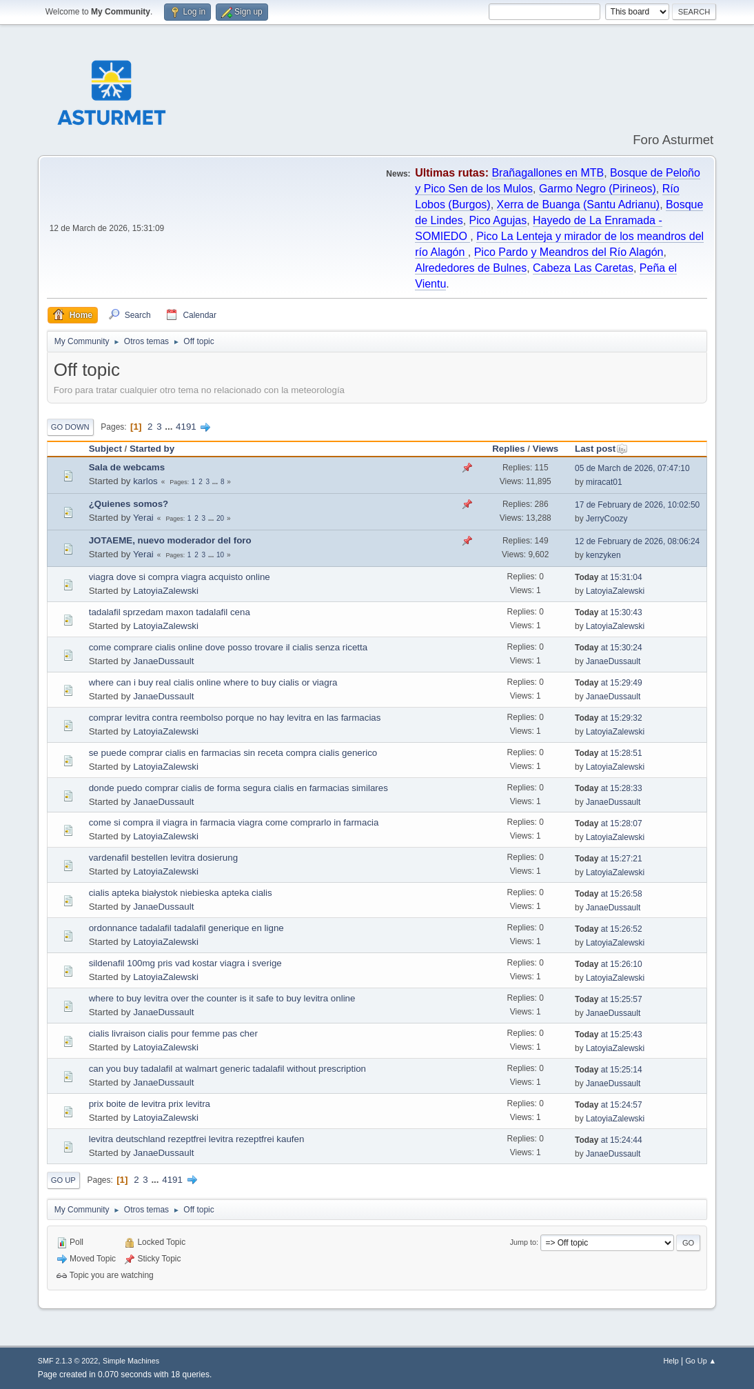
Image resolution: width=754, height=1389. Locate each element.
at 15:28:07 (608, 823)
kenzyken (603, 555)
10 (220, 555)
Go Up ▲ (700, 1361)
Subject (105, 448)
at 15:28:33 (608, 788)
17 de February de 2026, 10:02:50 (637, 505)
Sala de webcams (127, 467)
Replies (508, 448)
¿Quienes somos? (129, 504)
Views (546, 448)
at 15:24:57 (608, 1105)
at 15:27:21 (608, 858)
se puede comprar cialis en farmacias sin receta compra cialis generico (233, 753)
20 (220, 518)
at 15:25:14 (608, 1070)
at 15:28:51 (608, 753)
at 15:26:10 (608, 964)
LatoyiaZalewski (165, 591)
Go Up (63, 1180)
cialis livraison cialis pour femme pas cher (173, 1033)
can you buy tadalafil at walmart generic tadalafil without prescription (227, 1068)
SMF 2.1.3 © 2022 (68, 1361)
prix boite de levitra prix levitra (149, 1104)
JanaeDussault (163, 661)
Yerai (143, 517)
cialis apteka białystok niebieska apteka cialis (180, 893)
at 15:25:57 (608, 999)
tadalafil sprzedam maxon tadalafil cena (169, 612)
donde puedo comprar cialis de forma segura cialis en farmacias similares (238, 788)
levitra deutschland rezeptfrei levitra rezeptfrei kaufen (197, 1139)
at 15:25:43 (608, 1034)
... (170, 426)
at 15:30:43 (608, 612)
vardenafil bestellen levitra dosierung (163, 857)
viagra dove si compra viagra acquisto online (179, 577)
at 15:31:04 (608, 577)
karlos (145, 481)
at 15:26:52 (608, 929)
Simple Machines (131, 1361)
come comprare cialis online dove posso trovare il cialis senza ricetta (228, 647)
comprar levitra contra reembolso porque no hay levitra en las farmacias (235, 717)
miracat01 (604, 482)
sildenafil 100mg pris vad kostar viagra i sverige (185, 963)
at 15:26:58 (608, 894)
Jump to (523, 1242)
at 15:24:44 (608, 1140)
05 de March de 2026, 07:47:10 (632, 468)
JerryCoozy (607, 518)
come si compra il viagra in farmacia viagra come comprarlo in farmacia (234, 822)
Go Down (70, 427)
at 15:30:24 (608, 647)
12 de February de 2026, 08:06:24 (637, 541)
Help (671, 1361)
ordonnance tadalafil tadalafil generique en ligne (186, 928)
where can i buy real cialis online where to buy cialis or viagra (213, 682)
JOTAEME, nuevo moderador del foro (170, 540)
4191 (186, 426)
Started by (152, 448)
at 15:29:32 (608, 718)
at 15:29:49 (608, 683)
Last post (601, 448)
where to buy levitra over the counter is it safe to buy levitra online (222, 998)
